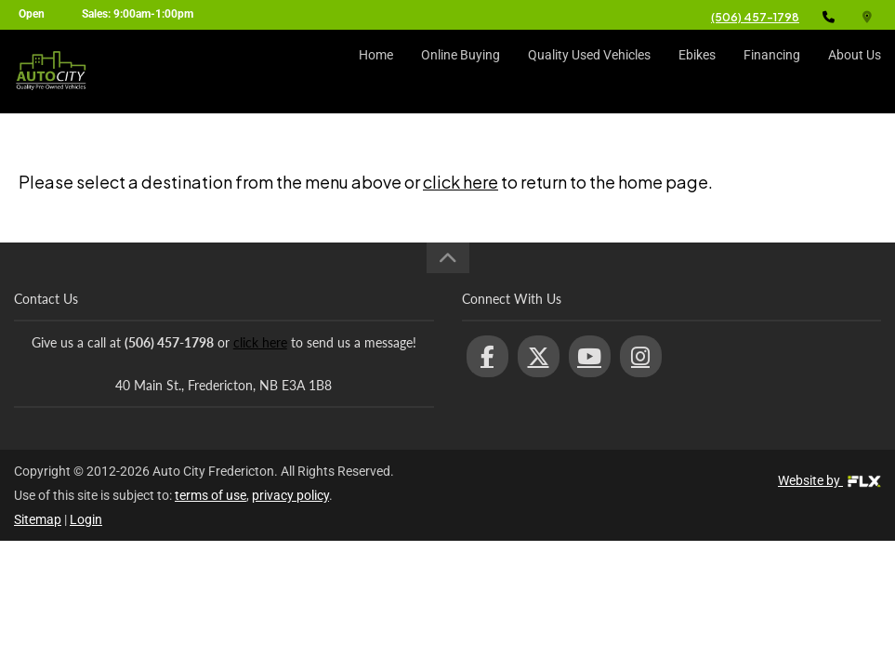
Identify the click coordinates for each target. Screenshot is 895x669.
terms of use (210, 495)
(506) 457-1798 (755, 17)
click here (460, 181)
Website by (829, 480)
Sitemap (37, 519)
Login (86, 519)
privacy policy (290, 495)
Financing (772, 71)
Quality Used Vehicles (589, 71)
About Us (854, 71)
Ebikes (697, 71)
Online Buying (460, 71)
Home (376, 71)
